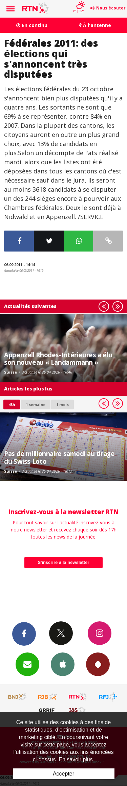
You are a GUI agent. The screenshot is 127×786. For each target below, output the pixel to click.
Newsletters (27, 663)
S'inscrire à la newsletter (63, 562)
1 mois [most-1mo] (62, 404)
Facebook (24, 633)
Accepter (63, 774)
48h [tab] (11, 404)
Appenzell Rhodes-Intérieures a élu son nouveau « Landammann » (58, 358)
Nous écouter (111, 8)
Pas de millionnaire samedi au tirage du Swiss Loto (59, 457)
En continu (31, 25)
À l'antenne (95, 25)
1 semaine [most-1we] (35, 404)
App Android (98, 663)
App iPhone (63, 663)
